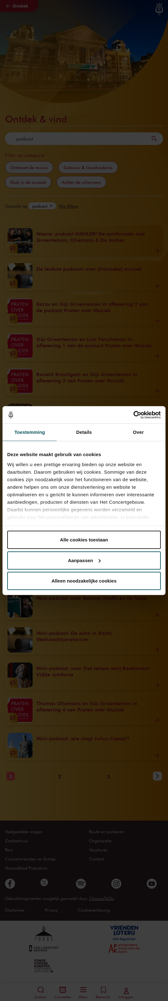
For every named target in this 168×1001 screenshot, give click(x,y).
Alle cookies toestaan (84, 539)
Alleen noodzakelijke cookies (84, 580)
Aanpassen (84, 560)
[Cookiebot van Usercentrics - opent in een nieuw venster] (133, 415)
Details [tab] (84, 432)
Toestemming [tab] (29, 432)
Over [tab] (138, 432)
